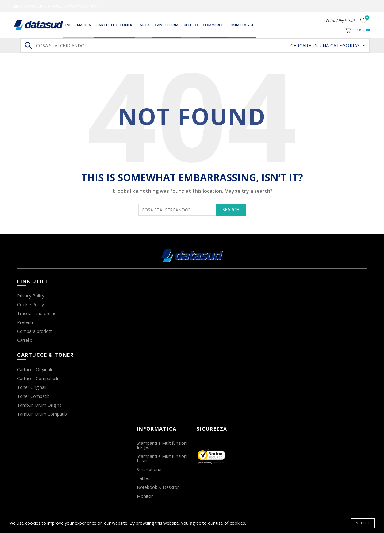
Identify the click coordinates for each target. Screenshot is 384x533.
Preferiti (25, 322)
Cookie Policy (30, 304)
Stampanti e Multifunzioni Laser (162, 458)
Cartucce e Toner (114, 25)
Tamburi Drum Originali (40, 405)
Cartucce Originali (34, 369)
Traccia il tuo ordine (36, 313)
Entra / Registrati (340, 20)
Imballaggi (242, 25)
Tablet (143, 478)
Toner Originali (31, 387)
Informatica (78, 25)
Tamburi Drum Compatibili (43, 414)
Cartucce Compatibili (37, 378)
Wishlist (366, 18)
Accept (363, 523)
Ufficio (191, 25)
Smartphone (149, 469)
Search (28, 45)
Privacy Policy (30, 296)
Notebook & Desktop (158, 487)
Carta (143, 25)
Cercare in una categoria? (324, 45)
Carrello (25, 340)
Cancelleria (167, 25)
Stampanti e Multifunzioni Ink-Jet (162, 445)
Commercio (214, 25)
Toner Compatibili (34, 396)
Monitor (145, 496)
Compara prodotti (35, 331)
